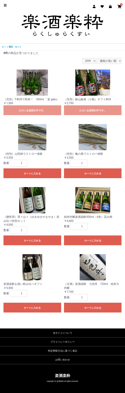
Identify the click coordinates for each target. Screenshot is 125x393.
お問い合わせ (62, 359)
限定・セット (15, 47)
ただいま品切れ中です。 (32, 110)
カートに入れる (32, 173)
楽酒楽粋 (62, 375)
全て (4, 47)
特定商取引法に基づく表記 (62, 350)
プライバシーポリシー (62, 341)
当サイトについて (62, 333)
